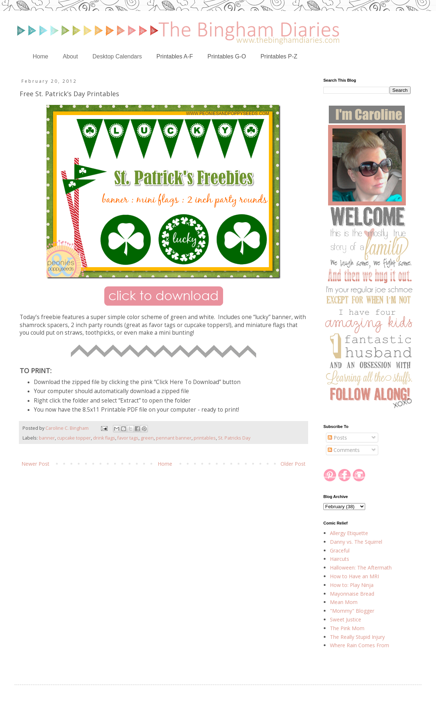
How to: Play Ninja (352, 585)
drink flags (104, 438)
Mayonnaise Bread (352, 593)
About (70, 56)
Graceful (340, 550)
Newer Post (35, 463)
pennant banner (173, 438)
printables (205, 438)
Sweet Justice (345, 619)
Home (40, 56)
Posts (337, 437)
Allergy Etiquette (349, 533)
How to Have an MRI (354, 576)
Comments (344, 449)
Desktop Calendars (117, 56)
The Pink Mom (347, 628)
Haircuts (339, 558)
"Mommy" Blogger (352, 610)
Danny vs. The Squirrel (356, 541)
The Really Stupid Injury (357, 636)
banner (47, 438)
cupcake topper (74, 438)
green (147, 438)
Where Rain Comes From (359, 645)
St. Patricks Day (234, 438)
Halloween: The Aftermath (361, 567)
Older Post (293, 463)
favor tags (127, 438)
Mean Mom (344, 602)
